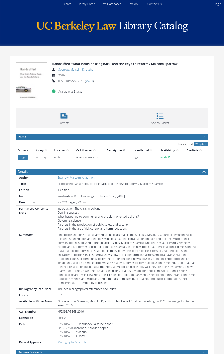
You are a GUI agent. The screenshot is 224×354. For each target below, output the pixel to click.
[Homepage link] (112, 25)
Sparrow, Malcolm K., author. (76, 69)
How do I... (134, 4)
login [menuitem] (218, 4)
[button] (64, 117)
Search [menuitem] (66, 4)
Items (22, 137)
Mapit (89, 81)
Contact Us (154, 4)
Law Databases (111, 4)
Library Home (86, 4)
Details (23, 171)
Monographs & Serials (72, 342)
